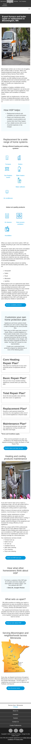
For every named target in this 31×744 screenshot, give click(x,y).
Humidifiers (8, 235)
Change (15, 707)
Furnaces (8, 164)
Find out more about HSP (13, 623)
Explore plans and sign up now (14, 448)
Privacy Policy (19, 739)
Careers (15, 718)
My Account (3, 1)
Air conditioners (8, 198)
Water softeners (20, 187)
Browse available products (14, 305)
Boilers (20, 164)
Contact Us (15, 721)
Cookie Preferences (15, 725)
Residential (10, 1)
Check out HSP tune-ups (14, 557)
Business (16, 1)
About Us (15, 710)
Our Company (22, 1)
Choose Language (4, 4)
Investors (15, 714)
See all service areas (14, 688)
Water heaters (20, 175)
